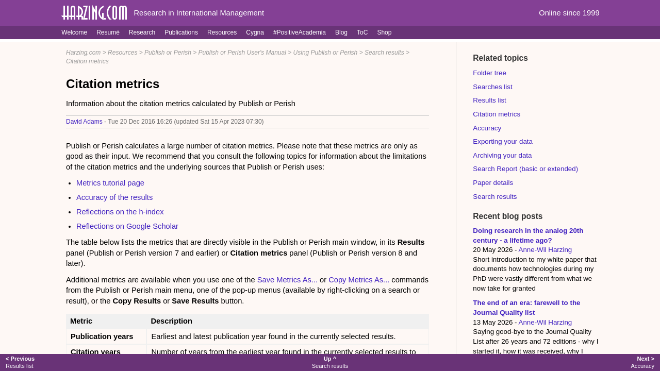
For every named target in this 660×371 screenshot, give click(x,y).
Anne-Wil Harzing (545, 250)
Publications (181, 32)
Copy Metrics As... (358, 280)
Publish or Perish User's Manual (242, 52)
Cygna (255, 32)
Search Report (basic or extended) (525, 169)
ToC (362, 32)
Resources (222, 32)
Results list (489, 100)
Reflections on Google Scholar (127, 226)
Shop (384, 32)
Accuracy (487, 128)
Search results (384, 52)
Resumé (108, 32)
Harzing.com (83, 52)
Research (142, 32)
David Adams (84, 121)
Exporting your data (503, 141)
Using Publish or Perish (325, 52)
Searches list (492, 87)
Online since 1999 (569, 13)
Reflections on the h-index (119, 212)
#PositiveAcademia (299, 32)
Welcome (74, 32)
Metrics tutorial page (110, 183)
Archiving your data (502, 155)
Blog (341, 32)
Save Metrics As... (287, 280)
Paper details (493, 183)
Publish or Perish (167, 52)
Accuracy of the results (114, 197)
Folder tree (489, 73)
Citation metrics (87, 61)
